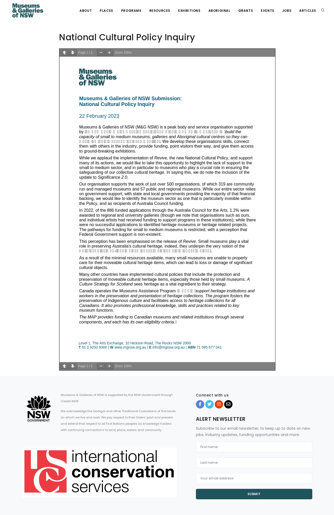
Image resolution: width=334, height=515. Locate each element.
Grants (245, 10)
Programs (131, 10)
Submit (254, 494)
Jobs (286, 10)
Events (267, 10)
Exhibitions (189, 10)
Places (106, 10)
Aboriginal (219, 10)
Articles (307, 10)
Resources (159, 10)
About (86, 10)
